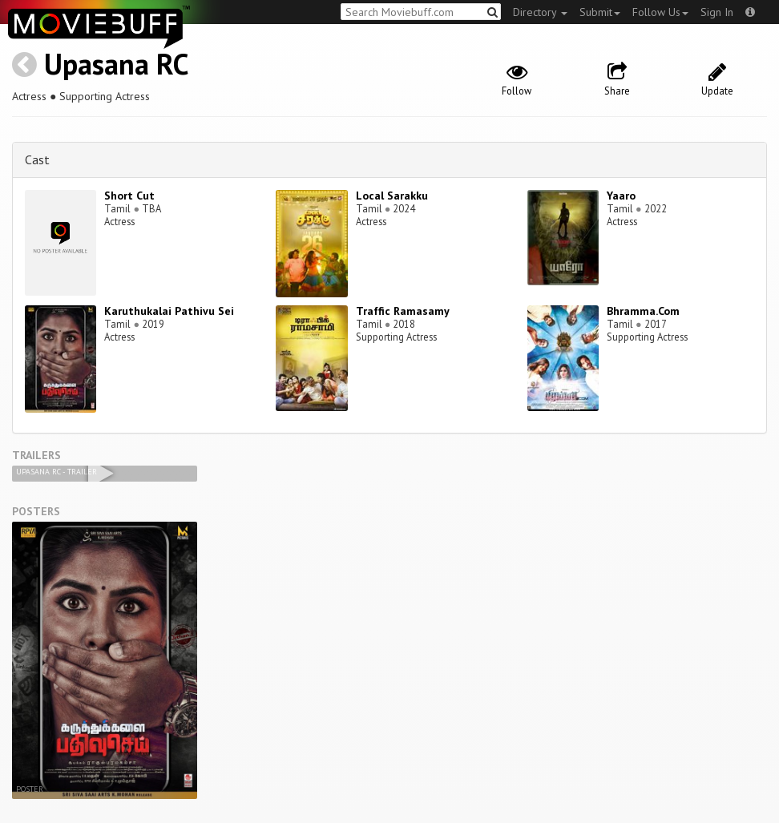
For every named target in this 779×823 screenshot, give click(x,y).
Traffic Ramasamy (403, 311)
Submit (599, 12)
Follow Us (660, 12)
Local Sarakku (392, 195)
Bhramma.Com (643, 311)
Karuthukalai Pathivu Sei (169, 311)
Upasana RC (116, 64)
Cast (37, 159)
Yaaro (621, 195)
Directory (540, 12)
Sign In (716, 12)
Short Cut (129, 195)
